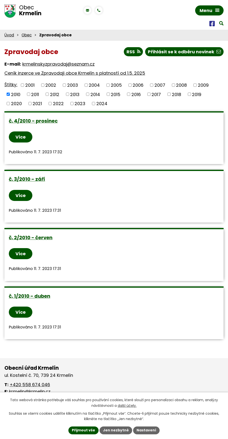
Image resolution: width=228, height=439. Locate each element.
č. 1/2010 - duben (29, 296)
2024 (101, 103)
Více (20, 137)
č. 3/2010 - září (27, 179)
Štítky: (10, 85)
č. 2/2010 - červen (30, 237)
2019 (196, 94)
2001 (30, 85)
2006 (138, 85)
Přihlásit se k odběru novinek (184, 52)
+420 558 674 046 (30, 385)
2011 (35, 94)
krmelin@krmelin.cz (30, 391)
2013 (74, 94)
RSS (133, 52)
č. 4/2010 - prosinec (33, 120)
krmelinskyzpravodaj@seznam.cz (58, 64)
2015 (115, 94)
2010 (15, 94)
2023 (80, 103)
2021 (37, 103)
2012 (54, 94)
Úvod (9, 35)
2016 (136, 94)
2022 (58, 103)
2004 (94, 85)
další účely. (127, 405)
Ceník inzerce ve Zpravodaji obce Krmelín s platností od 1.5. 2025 (74, 73)
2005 (116, 85)
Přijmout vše (83, 430)
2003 (72, 85)
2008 (181, 85)
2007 (159, 85)
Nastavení (146, 430)
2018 (176, 94)
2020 (16, 103)
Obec (27, 35)
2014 (95, 94)
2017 (156, 94)
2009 (203, 85)
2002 (50, 85)
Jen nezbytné (116, 430)
